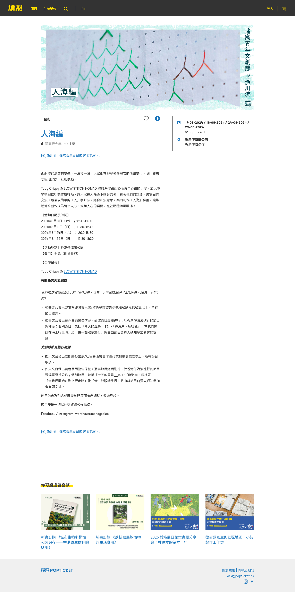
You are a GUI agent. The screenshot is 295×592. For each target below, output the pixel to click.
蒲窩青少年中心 (56, 144)
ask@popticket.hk (240, 576)
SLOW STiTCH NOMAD (80, 271)
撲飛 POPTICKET (57, 570)
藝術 (47, 119)
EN (83, 9)
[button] (157, 118)
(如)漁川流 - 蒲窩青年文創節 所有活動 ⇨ (70, 156)
